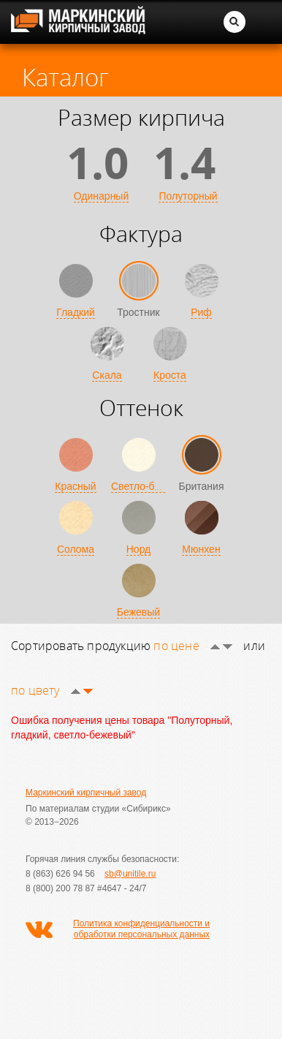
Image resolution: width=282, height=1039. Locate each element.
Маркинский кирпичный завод (86, 792)
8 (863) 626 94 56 (60, 874)
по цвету (52, 690)
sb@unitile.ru (130, 874)
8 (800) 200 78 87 (60, 888)
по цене (192, 645)
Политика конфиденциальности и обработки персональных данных (141, 929)
